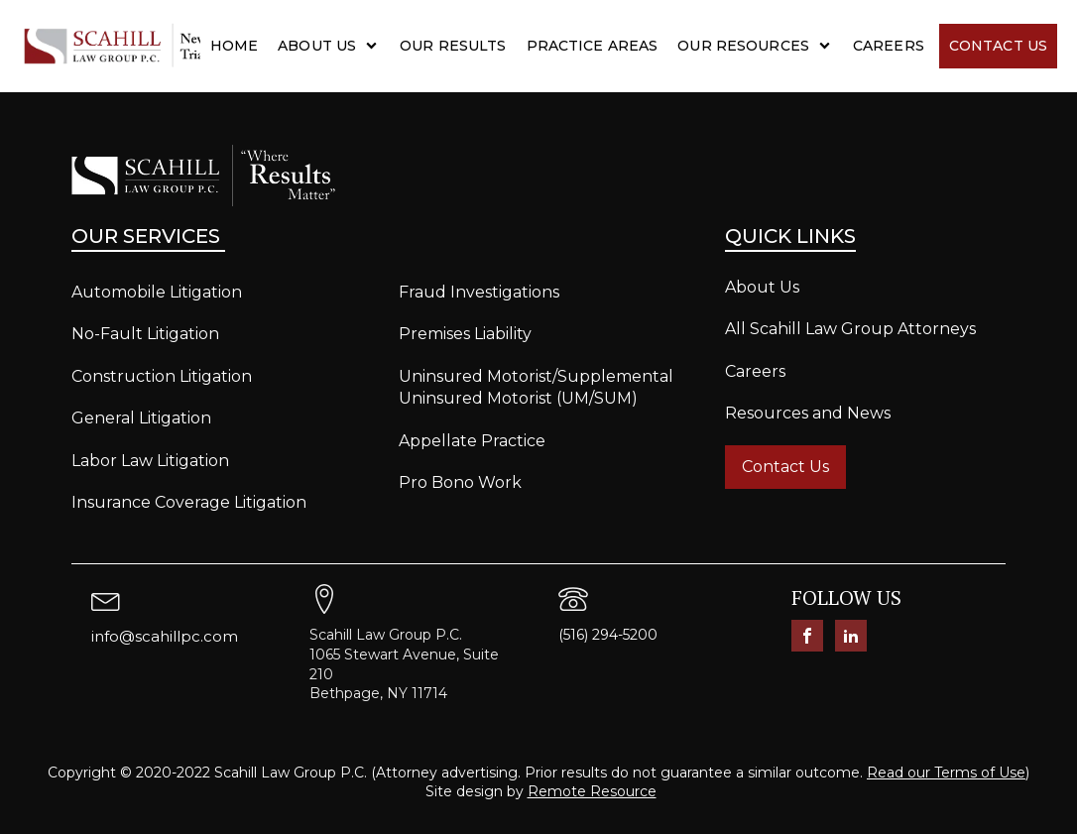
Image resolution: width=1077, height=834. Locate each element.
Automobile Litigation (156, 292)
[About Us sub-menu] (375, 45)
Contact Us (998, 46)
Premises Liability (465, 333)
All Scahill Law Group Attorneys (850, 328)
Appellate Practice (472, 440)
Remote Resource (592, 791)
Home (234, 46)
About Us (317, 46)
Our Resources (743, 46)
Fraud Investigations (479, 292)
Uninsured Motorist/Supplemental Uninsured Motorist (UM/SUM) (536, 387)
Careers (888, 46)
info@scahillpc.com (164, 636)
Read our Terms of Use (946, 772)
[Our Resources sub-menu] (828, 45)
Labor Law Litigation (150, 460)
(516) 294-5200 (608, 635)
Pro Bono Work (460, 482)
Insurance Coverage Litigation (188, 502)
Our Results (453, 46)
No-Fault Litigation (145, 333)
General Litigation (141, 418)
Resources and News (808, 413)
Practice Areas (592, 46)
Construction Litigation (161, 376)
